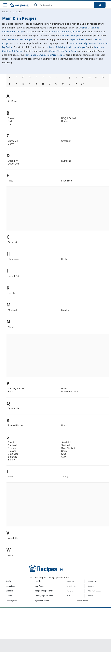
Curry (11, 144)
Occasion (9, 591)
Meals (8, 581)
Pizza (11, 392)
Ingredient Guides (42, 601)
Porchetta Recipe (70, 35)
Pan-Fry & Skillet (16, 389)
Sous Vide (13, 454)
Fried (10, 181)
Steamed (12, 457)
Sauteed (12, 445)
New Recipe (39, 586)
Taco (10, 477)
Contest (91, 586)
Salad (11, 442)
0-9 (82, 84)
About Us (70, 581)
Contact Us (92, 581)
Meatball (12, 310)
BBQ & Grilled (68, 118)
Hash (64, 259)
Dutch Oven (14, 164)
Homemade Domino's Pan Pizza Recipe (44, 55)
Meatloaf (65, 310)
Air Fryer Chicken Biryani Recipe (66, 31)
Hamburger (13, 259)
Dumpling (66, 161)
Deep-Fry (13, 161)
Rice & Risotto (15, 426)
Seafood (65, 445)
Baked (11, 118)
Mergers (70, 591)
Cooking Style (11, 601)
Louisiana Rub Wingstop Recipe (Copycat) (66, 47)
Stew (64, 457)
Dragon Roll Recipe (78, 39)
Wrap (10, 555)
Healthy (38, 581)
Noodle (11, 327)
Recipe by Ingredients (44, 591)
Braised (65, 121)
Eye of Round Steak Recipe (18, 39)
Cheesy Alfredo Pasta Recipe (63, 51)
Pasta (64, 389)
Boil (10, 121)
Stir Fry (11, 460)
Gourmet (12, 242)
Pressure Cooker (70, 392)
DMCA (69, 596)
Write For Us (71, 586)
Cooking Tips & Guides (44, 596)
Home (5, 11)
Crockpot (66, 141)
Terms (90, 596)
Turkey (64, 477)
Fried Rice (66, 181)
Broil (10, 124)
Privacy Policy (82, 601)
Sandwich (66, 442)
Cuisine (9, 596)
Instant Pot (13, 276)
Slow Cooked (68, 448)
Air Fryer (12, 101)
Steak (64, 454)
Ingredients (10, 586)
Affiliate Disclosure (95, 591)
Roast (64, 426)
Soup (64, 451)
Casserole (13, 141)
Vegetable (13, 538)
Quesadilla (13, 409)
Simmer (12, 448)
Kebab (11, 293)
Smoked (12, 451)
